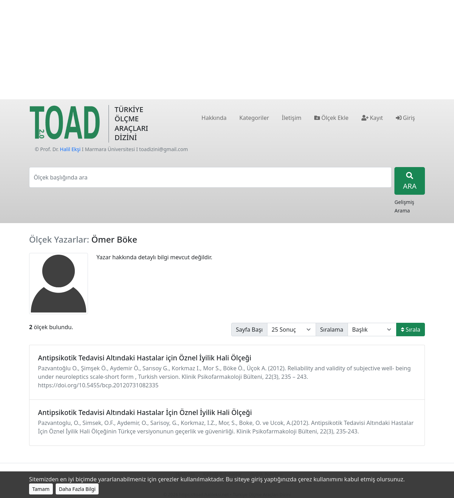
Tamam (41, 489)
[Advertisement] (227, 49)
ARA (409, 181)
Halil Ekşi (70, 149)
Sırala (410, 329)
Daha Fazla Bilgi (77, 489)
